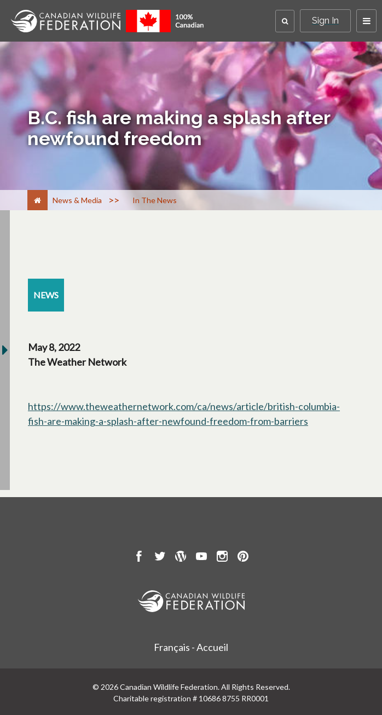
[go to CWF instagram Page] (222, 558)
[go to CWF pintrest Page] (243, 558)
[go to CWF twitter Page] (159, 558)
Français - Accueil (191, 647)
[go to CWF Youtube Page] (201, 558)
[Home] (37, 200)
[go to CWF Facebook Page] (139, 558)
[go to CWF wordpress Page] (180, 558)
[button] (284, 21)
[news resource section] (46, 295)
